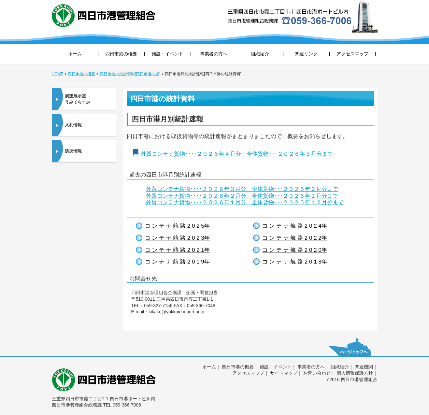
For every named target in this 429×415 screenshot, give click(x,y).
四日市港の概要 (121, 53)
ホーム (75, 53)
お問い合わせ (317, 373)
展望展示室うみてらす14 (78, 99)
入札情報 (73, 124)
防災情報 (73, 151)
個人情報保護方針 (354, 373)
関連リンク (306, 53)
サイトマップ (283, 373)
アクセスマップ (352, 53)
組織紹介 (260, 53)
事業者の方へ (213, 53)
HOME (58, 74)
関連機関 (364, 366)
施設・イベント (167, 53)
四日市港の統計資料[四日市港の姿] (130, 74)
